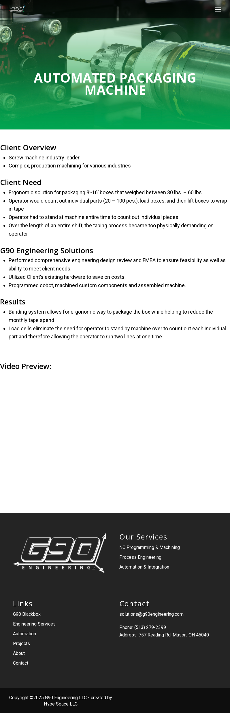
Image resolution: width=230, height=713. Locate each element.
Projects (21, 643)
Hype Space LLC (61, 704)
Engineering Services (34, 624)
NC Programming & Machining (149, 547)
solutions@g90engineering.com (151, 614)
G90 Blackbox (27, 614)
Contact (20, 663)
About (19, 653)
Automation (24, 633)
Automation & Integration (144, 567)
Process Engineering (140, 557)
